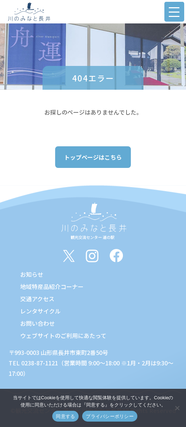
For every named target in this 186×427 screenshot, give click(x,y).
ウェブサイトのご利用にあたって (63, 335)
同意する (65, 416)
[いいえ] (177, 408)
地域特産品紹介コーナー (52, 286)
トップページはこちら (93, 157)
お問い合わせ (37, 323)
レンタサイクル (40, 311)
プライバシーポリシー (110, 416)
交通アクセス (37, 298)
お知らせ (31, 274)
